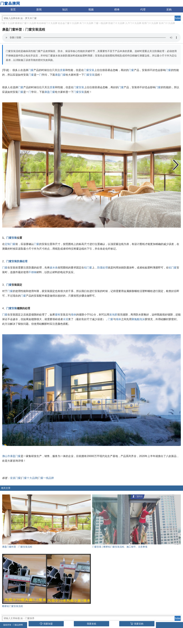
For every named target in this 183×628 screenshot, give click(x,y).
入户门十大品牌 (133, 23)
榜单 (117, 9)
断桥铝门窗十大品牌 (25, 23)
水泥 (65, 319)
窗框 (57, 314)
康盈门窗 (60, 74)
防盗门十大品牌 (116, 23)
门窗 (31, 70)
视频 (91, 9)
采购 (169, 9)
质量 (62, 70)
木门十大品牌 (86, 23)
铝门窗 (88, 267)
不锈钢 (33, 272)
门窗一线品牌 (101, 23)
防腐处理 (22, 261)
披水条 (54, 267)
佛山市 (6, 456)
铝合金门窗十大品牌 (68, 23)
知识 (65, 9)
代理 (143, 9)
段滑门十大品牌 (150, 23)
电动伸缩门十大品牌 (47, 23)
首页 (13, 9)
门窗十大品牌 (8, 23)
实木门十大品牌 (167, 23)
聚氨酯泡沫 (138, 319)
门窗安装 (89, 70)
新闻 (39, 9)
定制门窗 (10, 244)
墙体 (73, 314)
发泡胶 (113, 314)
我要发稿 (91, 623)
